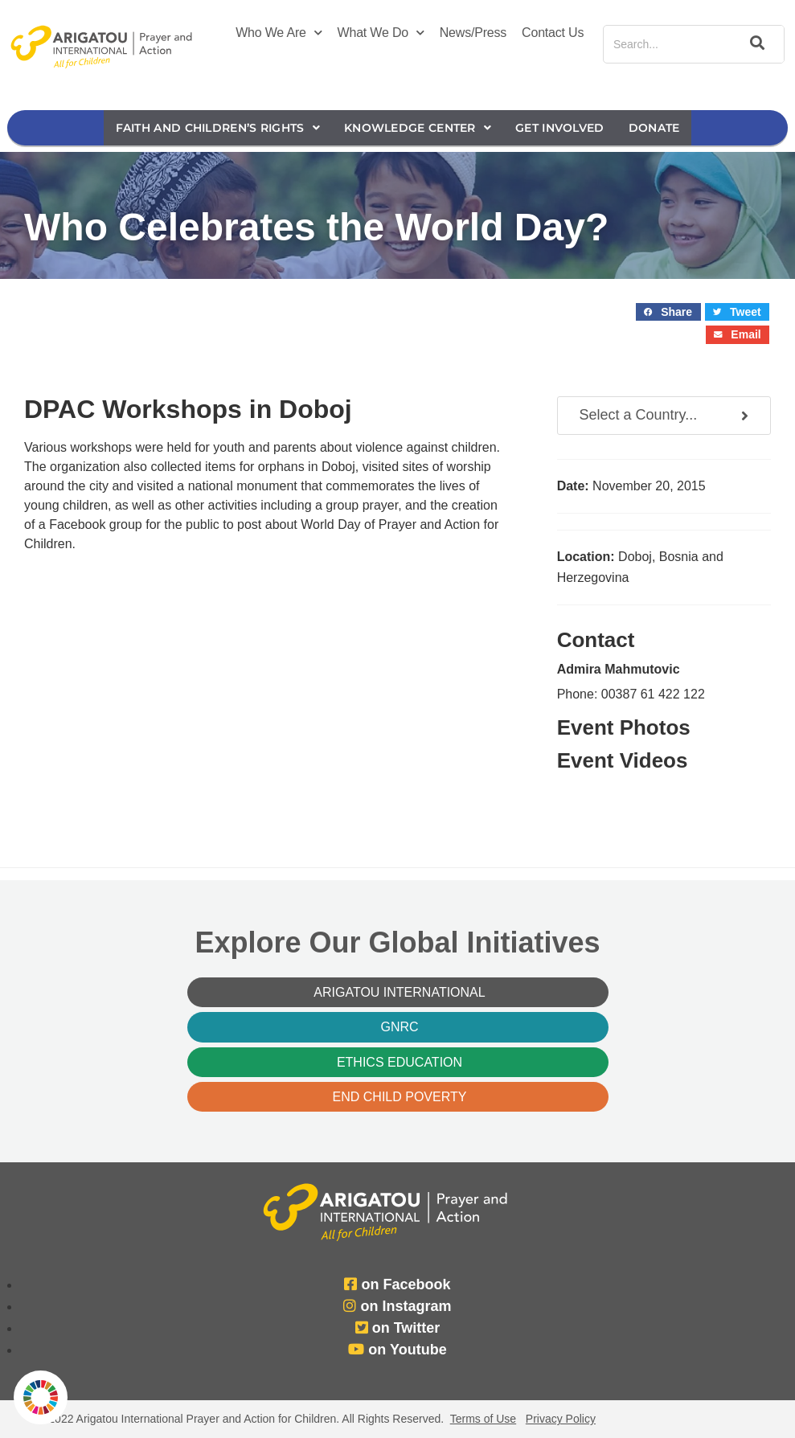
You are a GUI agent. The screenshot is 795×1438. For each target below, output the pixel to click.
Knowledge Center (417, 128)
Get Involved (559, 128)
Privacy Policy (561, 1418)
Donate (654, 128)
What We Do (381, 33)
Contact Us (553, 32)
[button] (668, 312)
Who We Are (279, 33)
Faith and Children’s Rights (218, 128)
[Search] (755, 44)
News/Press (473, 32)
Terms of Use (483, 1418)
